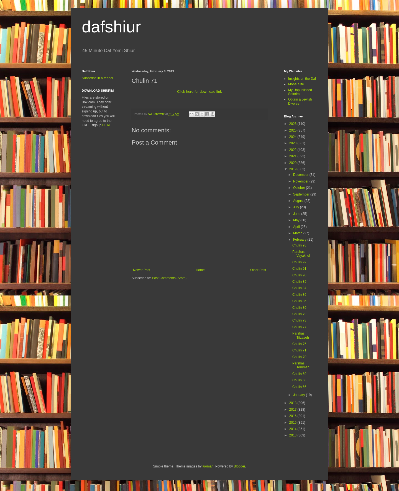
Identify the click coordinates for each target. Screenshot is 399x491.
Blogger (239, 466)
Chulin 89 (299, 282)
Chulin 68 (299, 380)
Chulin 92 (299, 262)
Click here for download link (199, 91)
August (299, 201)
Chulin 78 (299, 320)
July (296, 207)
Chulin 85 (299, 301)
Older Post (258, 270)
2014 (293, 429)
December (301, 175)
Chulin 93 (299, 245)
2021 (293, 156)
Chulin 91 (299, 269)
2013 (293, 435)
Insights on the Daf (302, 79)
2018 (293, 403)
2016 (293, 416)
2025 (293, 130)
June (297, 214)
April (297, 227)
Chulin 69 (299, 374)
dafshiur (111, 26)
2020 (293, 163)
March (298, 233)
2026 (293, 124)
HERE (106, 125)
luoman (208, 466)
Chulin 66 (299, 387)
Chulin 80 (299, 308)
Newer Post (141, 270)
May (296, 220)
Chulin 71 (299, 350)
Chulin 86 (299, 295)
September (301, 194)
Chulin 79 (299, 314)
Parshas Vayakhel (301, 254)
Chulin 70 (299, 357)
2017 (293, 410)
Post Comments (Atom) (169, 278)
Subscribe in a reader (97, 78)
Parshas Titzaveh (300, 335)
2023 (293, 143)
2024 (293, 137)
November (301, 181)
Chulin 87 (299, 288)
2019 (293, 169)
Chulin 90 (299, 275)
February (300, 239)
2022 (293, 150)
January (299, 395)
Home (200, 270)
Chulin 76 (299, 344)
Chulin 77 (299, 327)
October (299, 188)
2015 (293, 423)
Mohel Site (296, 84)
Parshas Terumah (301, 365)
